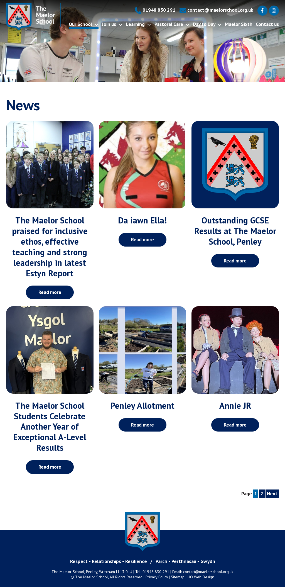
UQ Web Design (201, 576)
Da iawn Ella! (142, 220)
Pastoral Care (172, 24)
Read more (49, 292)
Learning (138, 24)
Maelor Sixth (238, 24)
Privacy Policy (157, 576)
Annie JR (235, 405)
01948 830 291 (155, 10)
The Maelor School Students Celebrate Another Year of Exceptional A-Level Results (49, 427)
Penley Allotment (142, 405)
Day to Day (207, 24)
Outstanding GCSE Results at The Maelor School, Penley (235, 231)
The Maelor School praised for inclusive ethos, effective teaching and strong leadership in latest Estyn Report (50, 247)
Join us (112, 24)
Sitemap (178, 576)
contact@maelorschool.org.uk (216, 10)
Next (272, 493)
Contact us (267, 24)
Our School (84, 24)
